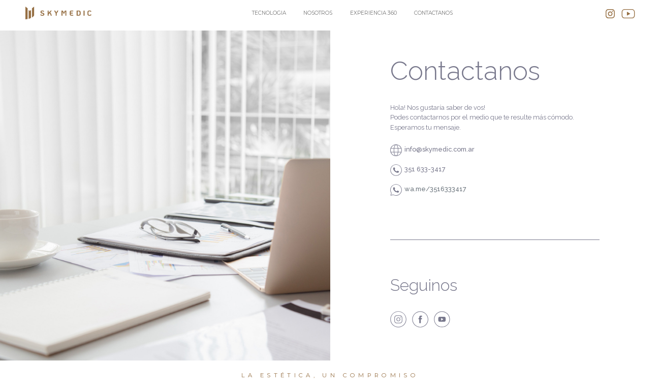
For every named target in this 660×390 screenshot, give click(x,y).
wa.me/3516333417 (435, 189)
